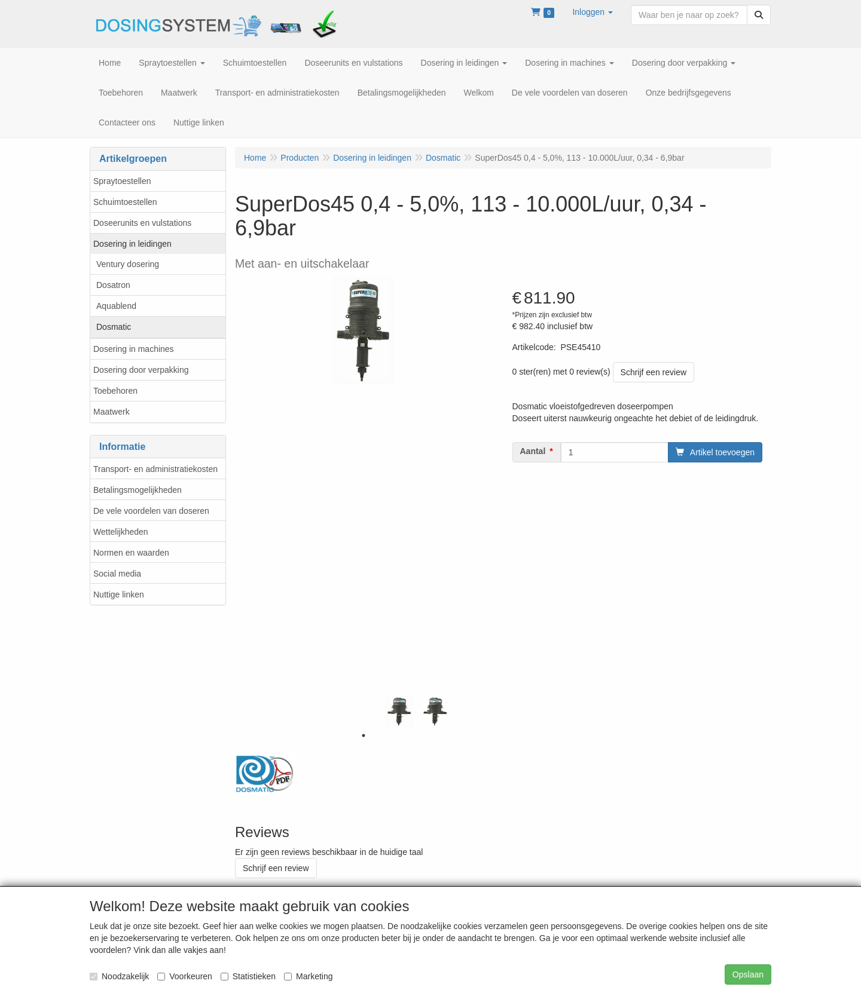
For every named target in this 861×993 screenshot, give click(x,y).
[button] (592, 12)
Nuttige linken (118, 594)
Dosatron (113, 285)
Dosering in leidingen (132, 244)
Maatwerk (111, 411)
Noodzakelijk (119, 976)
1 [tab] (364, 735)
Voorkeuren (184, 976)
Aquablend (116, 306)
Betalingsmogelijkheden (137, 490)
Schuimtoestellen (125, 202)
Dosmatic (113, 327)
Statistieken (248, 976)
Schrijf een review (654, 372)
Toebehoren (115, 391)
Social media (117, 573)
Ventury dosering (127, 264)
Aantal (533, 451)
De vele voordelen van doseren (151, 511)
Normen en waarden (131, 552)
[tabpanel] (399, 712)
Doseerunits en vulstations (142, 223)
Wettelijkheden (120, 532)
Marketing (308, 976)
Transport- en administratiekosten (155, 469)
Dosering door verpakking (141, 370)
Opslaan (748, 974)
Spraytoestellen (122, 181)
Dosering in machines (133, 349)
